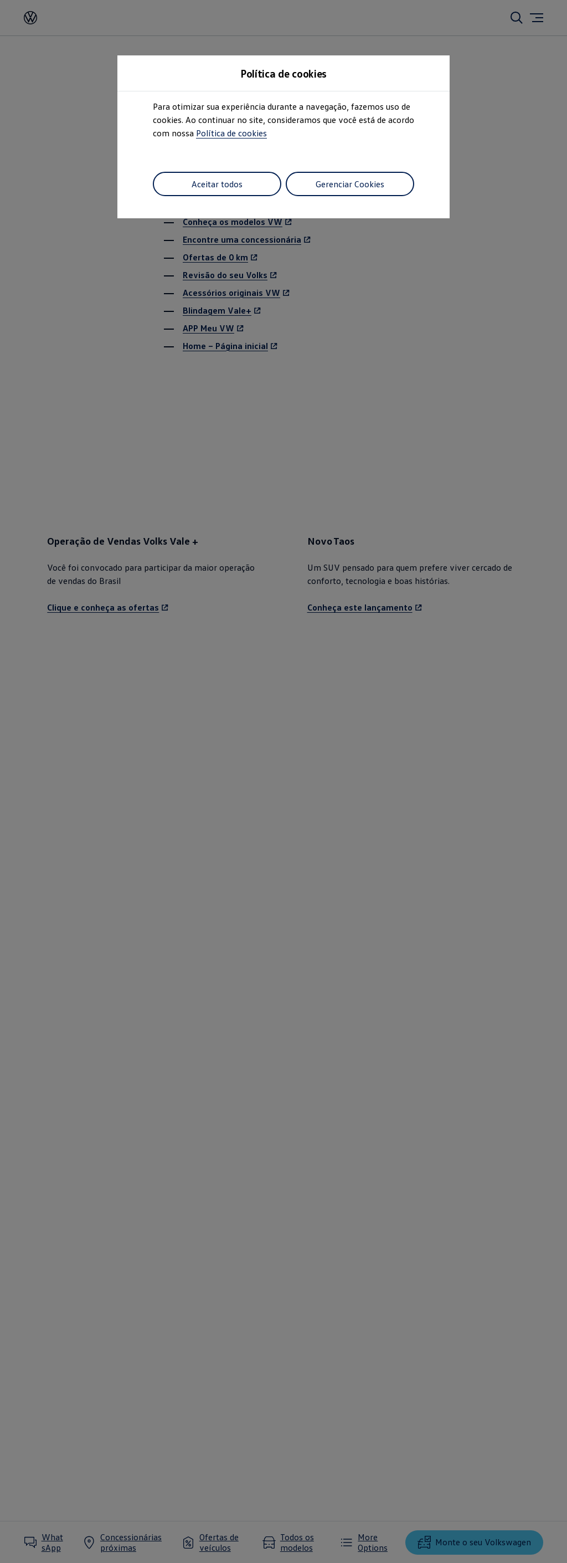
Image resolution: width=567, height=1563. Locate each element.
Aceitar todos (217, 183)
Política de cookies (231, 133)
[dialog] (283, 781)
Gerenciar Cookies (350, 183)
